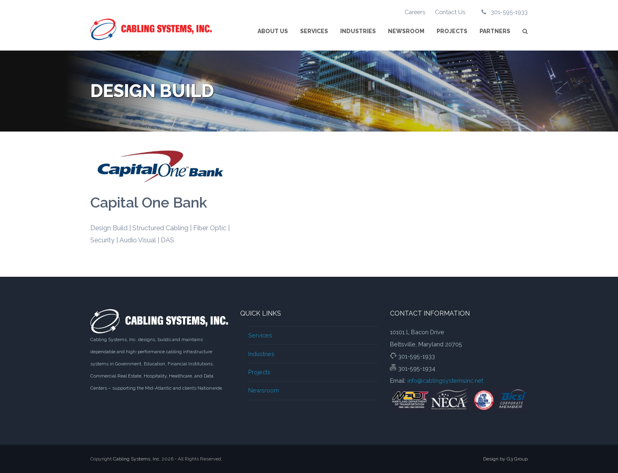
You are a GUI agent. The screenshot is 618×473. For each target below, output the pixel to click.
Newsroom (263, 390)
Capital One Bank (148, 202)
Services (260, 335)
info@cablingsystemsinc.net (445, 380)
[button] (525, 31)
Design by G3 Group (505, 459)
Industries (261, 353)
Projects (259, 372)
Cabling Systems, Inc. (136, 459)
